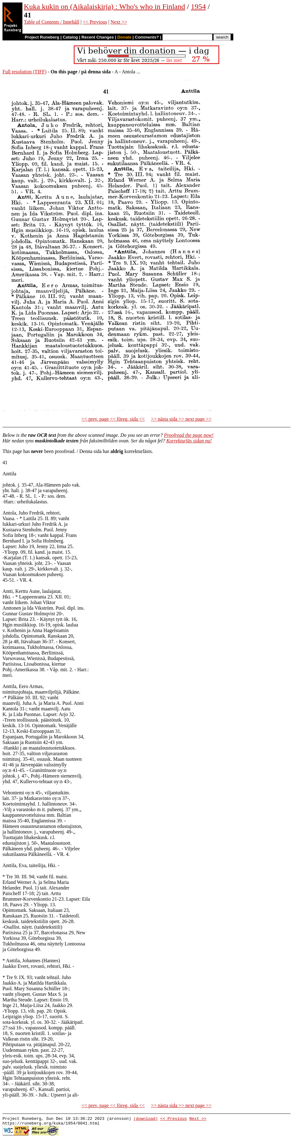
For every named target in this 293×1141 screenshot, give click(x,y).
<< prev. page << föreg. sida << (113, 419)
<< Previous (95, 22)
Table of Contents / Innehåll (51, 22)
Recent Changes (97, 37)
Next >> (118, 22)
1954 (198, 6)
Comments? (147, 37)
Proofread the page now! (188, 435)
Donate (124, 37)
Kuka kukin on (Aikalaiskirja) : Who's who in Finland (104, 6)
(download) (145, 1119)
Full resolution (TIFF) (24, 71)
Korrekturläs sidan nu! (189, 440)
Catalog (70, 37)
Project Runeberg (42, 37)
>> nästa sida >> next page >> (181, 419)
